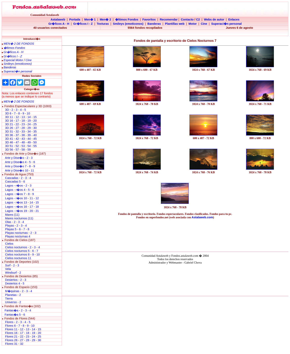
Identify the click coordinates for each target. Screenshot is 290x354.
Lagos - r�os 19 (16, 210)
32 (17, 131)
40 (34, 135)
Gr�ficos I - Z (83, 23)
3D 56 (9, 149)
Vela (8, 269)
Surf (7, 265)
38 (23, 135)
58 (23, 149)
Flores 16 (11, 333)
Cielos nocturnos (16, 247)
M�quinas (12, 291)
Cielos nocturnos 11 (18, 258)
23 (23, 124)
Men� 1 (90, 19)
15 (34, 117)
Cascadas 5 (13, 181)
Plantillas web (174, 23)
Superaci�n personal (226, 23)
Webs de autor (214, 19)
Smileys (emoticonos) (128, 23)
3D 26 (9, 127)
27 (17, 127)
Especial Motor (13, 60)
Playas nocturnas (16, 232)
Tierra (9, 298)
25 (34, 124)
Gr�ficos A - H (58, 23)
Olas (8, 222)
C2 (198, 19)
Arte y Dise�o (14, 157)
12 (18, 117)
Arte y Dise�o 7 (15, 166)
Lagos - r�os (14, 185)
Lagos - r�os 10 (16, 198)
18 (23, 120)
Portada (74, 19)
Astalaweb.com (202, 217)
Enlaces (233, 19)
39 (29, 135)
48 (23, 142)
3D (7, 109)
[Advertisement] (175, 234)
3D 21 (9, 124)
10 (28, 113)
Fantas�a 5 (13, 314)
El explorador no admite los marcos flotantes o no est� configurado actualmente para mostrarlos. (175, 279)
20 (34, 120)
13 (23, 117)
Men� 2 (105, 19)
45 (34, 138)
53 (23, 146)
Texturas (103, 23)
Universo (11, 302)
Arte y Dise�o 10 (16, 170)
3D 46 (9, 142)
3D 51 (9, 146)
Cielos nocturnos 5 (17, 250)
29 (29, 127)
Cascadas (11, 178)
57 (17, 149)
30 (34, 127)
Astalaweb (58, 19)
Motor (192, 23)
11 (32, 170)
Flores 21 (11, 336)
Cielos (9, 243)
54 (29, 146)
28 (23, 127)
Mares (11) (12, 214)
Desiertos (11, 279)
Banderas (154, 23)
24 (29, 124)
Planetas (11, 295)
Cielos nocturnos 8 (17, 254)
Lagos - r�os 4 (15, 189)
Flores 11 (11, 329)
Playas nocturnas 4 (17, 236)
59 (29, 149)
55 (34, 146)
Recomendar (169, 19)
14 (29, 117)
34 (29, 131)
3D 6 (8, 113)
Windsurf (11, 272)
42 (17, 138)
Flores (9, 322)
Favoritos (149, 19)
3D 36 (9, 135)
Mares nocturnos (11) (19, 218)
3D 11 (9, 117)
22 (17, 124)
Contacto (187, 19)
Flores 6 (11, 325)
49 (29, 142)
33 (23, 131)
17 (17, 120)
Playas (9, 225)
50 (34, 142)
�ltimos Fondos (126, 19)
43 (23, 138)
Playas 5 (10, 229)
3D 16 (9, 120)
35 (34, 131)
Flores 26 (11, 340)
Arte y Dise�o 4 (16, 162)
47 (17, 142)
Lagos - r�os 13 (16, 202)
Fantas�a (11, 310)
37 (17, 135)
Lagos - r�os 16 (16, 206)
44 (29, 138)
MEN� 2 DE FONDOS (19, 43)
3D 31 (9, 131)
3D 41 (9, 138)
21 (37, 210)
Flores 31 (11, 343)
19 (29, 120)
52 (17, 146)
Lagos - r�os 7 (15, 194)
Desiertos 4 (13, 283)
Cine (204, 23)
